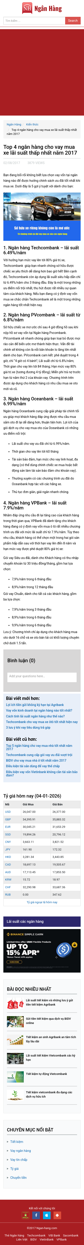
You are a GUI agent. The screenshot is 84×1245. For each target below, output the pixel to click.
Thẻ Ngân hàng (14, 1235)
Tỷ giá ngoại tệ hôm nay (42, 902)
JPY (7, 849)
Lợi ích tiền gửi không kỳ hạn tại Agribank (35, 705)
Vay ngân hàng (20, 1151)
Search (73, 20)
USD (8, 811)
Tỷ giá (14, 1168)
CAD (8, 864)
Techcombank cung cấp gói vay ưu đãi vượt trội (39, 755)
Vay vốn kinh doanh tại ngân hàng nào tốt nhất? (39, 710)
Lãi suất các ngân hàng (25, 921)
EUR (8, 827)
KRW (8, 879)
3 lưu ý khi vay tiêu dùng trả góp (28, 727)
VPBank (61, 1239)
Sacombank (70, 1235)
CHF (8, 887)
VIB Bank (54, 1235)
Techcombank (36, 1235)
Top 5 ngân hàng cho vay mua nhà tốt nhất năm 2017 (39, 747)
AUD (8, 872)
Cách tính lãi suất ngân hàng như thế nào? (35, 716)
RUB (8, 894)
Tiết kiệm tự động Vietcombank (46, 1074)
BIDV (33, 1239)
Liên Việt (21, 1239)
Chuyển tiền (18, 1177)
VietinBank (47, 1239)
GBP (8, 819)
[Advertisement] (42, 71)
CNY (8, 842)
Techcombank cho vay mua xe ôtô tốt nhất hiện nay (42, 722)
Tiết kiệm (16, 1142)
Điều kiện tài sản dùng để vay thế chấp (33, 766)
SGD (8, 834)
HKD (8, 857)
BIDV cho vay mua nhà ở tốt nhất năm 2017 (36, 760)
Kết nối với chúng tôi (42, 1208)
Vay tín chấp (18, 1160)
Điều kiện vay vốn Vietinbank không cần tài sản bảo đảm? (42, 773)
